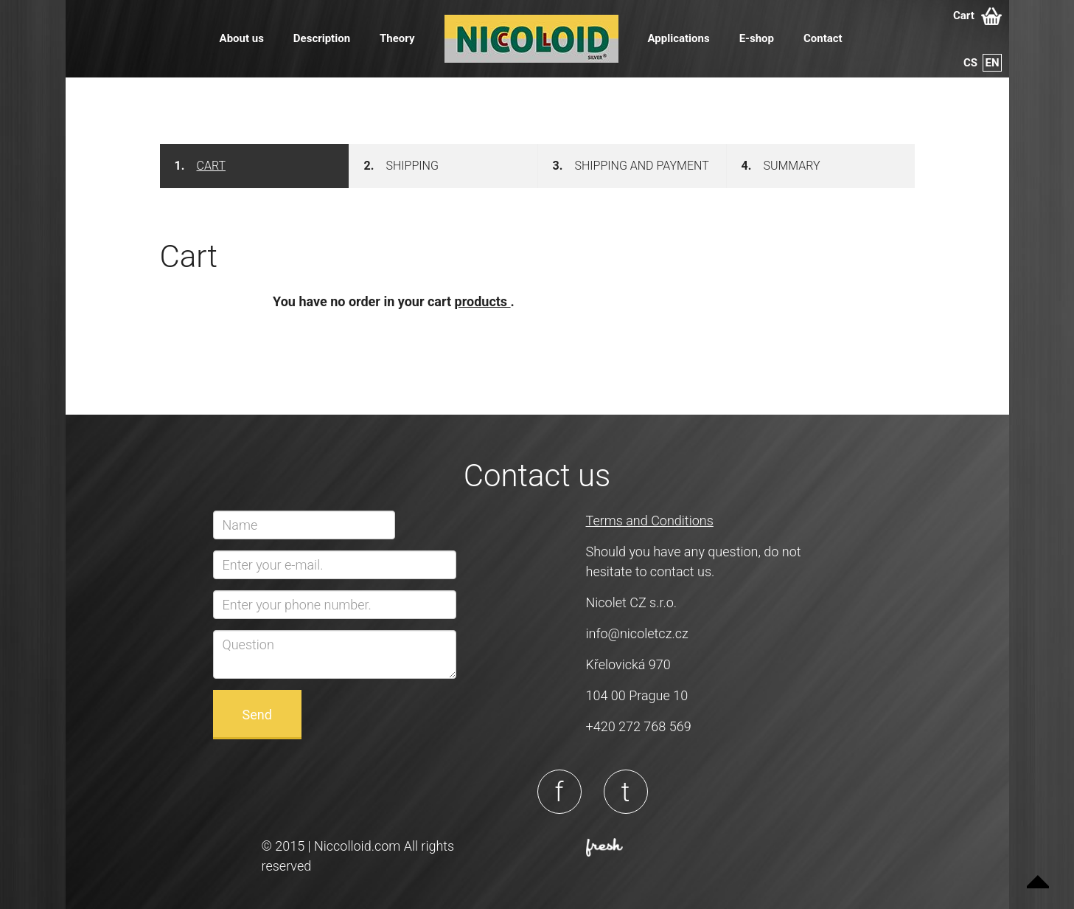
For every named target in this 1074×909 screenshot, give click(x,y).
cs (970, 62)
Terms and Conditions (650, 520)
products (483, 301)
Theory (397, 38)
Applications (679, 38)
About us (242, 38)
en (992, 62)
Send (257, 714)
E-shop (756, 38)
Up (1038, 872)
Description (321, 38)
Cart (977, 16)
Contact (823, 38)
